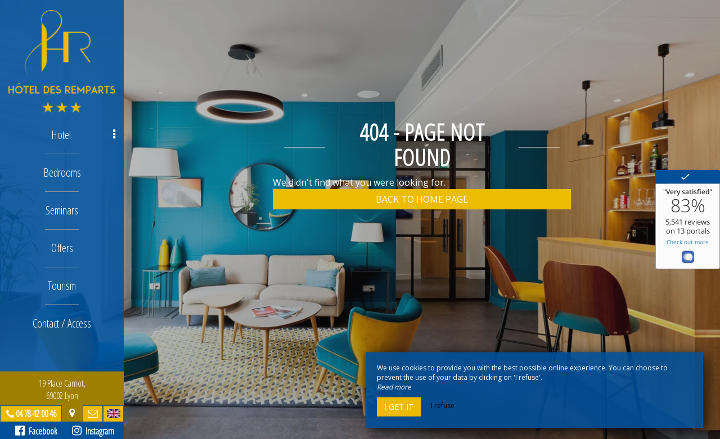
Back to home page (422, 199)
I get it (398, 406)
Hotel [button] (83, 134)
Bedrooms (62, 172)
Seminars (62, 210)
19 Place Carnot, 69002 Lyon (62, 389)
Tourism (62, 285)
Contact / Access (62, 323)
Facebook (36, 431)
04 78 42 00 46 (36, 413)
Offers (62, 248)
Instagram (93, 431)
